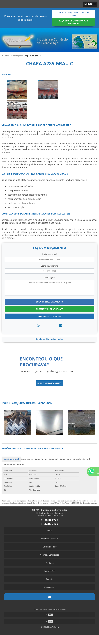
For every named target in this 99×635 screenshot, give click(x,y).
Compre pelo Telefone (49, 316)
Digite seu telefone (49, 265)
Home (49, 530)
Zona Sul (53, 459)
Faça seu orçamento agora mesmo (73, 14)
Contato (49, 579)
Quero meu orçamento (49, 383)
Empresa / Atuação (49, 538)
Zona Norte (27, 459)
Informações (49, 571)
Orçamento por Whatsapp (49, 309)
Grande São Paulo (82, 459)
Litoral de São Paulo (14, 464)
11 (49, 520)
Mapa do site (49, 587)
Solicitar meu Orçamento (49, 301)
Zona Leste (65, 459)
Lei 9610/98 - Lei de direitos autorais (84, 503)
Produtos (49, 563)
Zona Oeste (40, 459)
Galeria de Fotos (49, 546)
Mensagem (49, 277)
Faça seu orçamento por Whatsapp (73, 22)
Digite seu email (49, 254)
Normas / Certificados (49, 555)
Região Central (11, 459)
